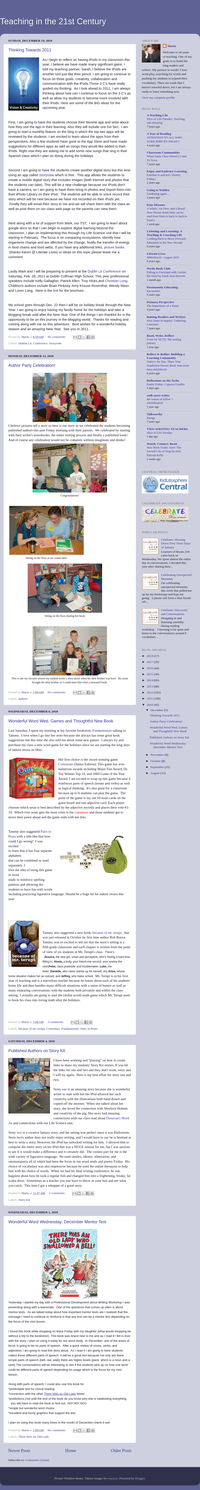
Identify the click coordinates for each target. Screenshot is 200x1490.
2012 (150, 692)
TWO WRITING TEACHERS (167, 429)
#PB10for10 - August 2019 (163, 257)
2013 (150, 686)
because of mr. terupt (106, 933)
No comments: (57, 337)
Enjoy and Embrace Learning (167, 171)
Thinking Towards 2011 (29, 50)
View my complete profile (158, 97)
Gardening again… (158, 193)
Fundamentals (102, 730)
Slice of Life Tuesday (159, 432)
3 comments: (56, 1022)
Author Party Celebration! (31, 365)
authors (23, 698)
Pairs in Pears (89, 1028)
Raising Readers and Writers (166, 317)
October (155, 761)
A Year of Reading (159, 133)
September (157, 767)
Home (70, 1450)
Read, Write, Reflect (160, 335)
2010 (150, 704)
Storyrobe (46, 175)
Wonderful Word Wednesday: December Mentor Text (57, 1222)
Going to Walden (158, 190)
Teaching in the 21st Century (53, 21)
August (155, 773)
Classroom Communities (163, 152)
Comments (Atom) (37, 1460)
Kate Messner (156, 205)
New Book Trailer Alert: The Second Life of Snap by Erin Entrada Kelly (164, 451)
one (64, 1089)
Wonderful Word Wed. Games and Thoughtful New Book (60, 721)
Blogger (140, 1478)
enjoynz (113, 1478)
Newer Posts (19, 1450)
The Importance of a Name (163, 305)
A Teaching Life (157, 115)
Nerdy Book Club (158, 268)
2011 (150, 698)
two (19, 1132)
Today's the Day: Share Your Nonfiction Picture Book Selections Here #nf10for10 (168, 365)
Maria (171, 46)
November (157, 754)
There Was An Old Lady (33, 1436)
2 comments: (57, 1193)
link (55, 290)
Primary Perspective (160, 302)
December (157, 710)
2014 (150, 680)
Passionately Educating (162, 287)
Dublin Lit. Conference (33, 343)
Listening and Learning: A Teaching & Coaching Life (164, 233)
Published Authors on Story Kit (36, 1050)
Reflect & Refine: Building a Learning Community (166, 356)
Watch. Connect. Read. (162, 443)
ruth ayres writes (158, 395)
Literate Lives (156, 253)
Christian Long (116, 281)
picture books (114, 247)
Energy (151, 418)
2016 (150, 668)
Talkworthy (154, 414)
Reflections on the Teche (163, 380)
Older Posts (121, 1450)
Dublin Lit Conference (104, 271)
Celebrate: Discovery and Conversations (174, 611)
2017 (150, 662)
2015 (150, 674)
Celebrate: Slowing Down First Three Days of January (175, 543)
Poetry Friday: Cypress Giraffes (166, 384)
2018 (150, 656)
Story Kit (24, 1199)
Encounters (153, 291)
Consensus (65, 764)
